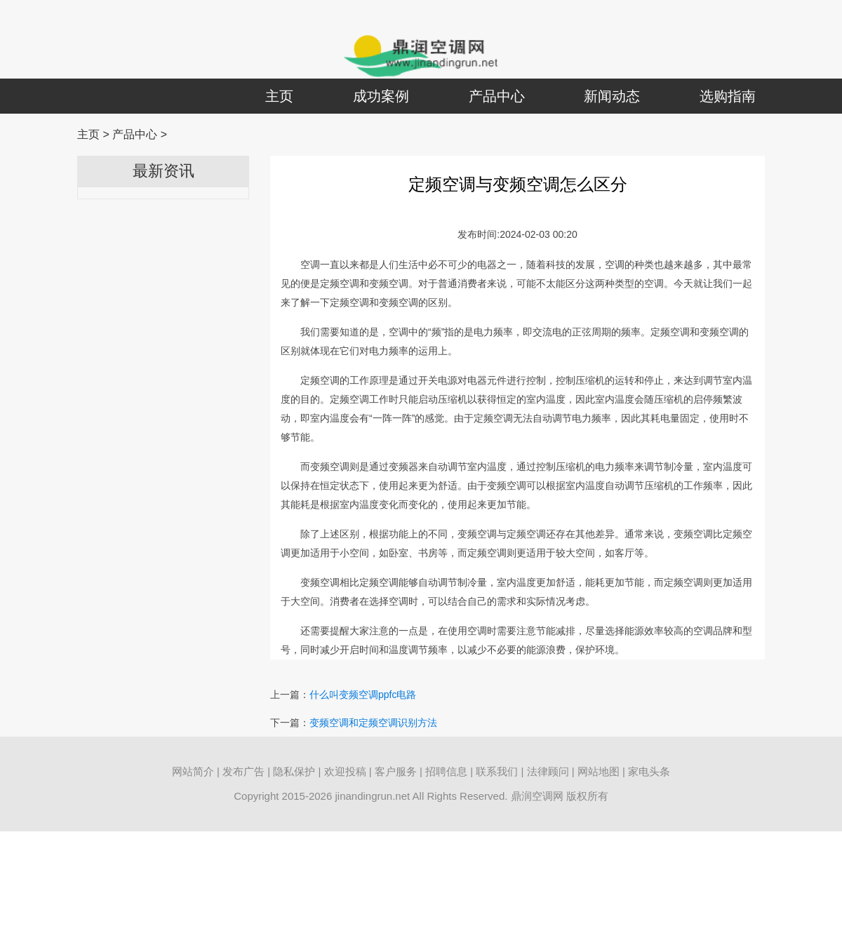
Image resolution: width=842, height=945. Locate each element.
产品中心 (497, 96)
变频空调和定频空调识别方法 (373, 722)
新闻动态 (612, 96)
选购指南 (728, 96)
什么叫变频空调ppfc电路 (362, 694)
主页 (279, 96)
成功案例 (381, 96)
